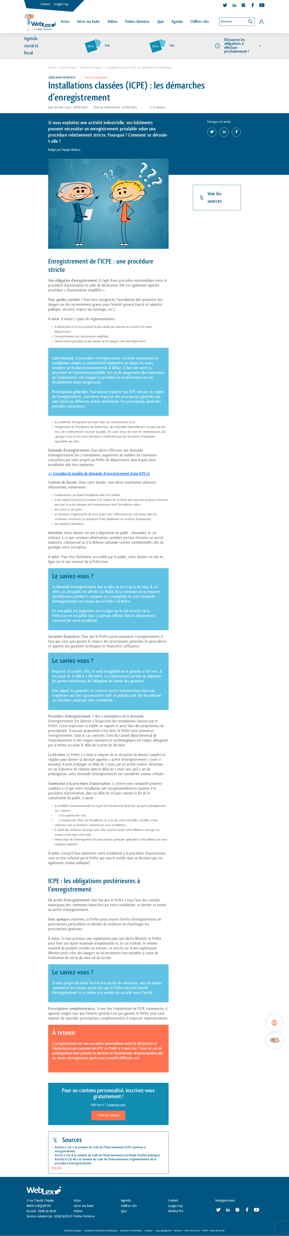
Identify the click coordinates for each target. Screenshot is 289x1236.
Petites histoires (137, 21)
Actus (65, 21)
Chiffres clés (199, 21)
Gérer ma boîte (88, 21)
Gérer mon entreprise (91, 67)
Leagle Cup (61, 4)
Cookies (148, 1230)
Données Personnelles (131, 1230)
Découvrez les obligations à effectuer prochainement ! (236, 45)
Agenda (177, 21)
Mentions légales (72, 1230)
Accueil (52, 67)
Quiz (160, 21)
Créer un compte (108, 1115)
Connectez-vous (116, 1105)
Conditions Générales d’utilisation (101, 1230)
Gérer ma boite (67, 67)
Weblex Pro (175, 1211)
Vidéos (113, 21)
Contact (45, 4)
